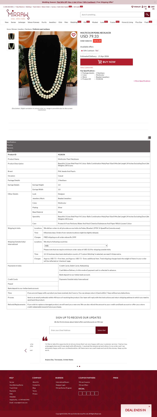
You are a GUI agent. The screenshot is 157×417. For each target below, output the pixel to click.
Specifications (11, 142)
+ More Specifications (142, 81)
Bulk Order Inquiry (62, 7)
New (6, 22)
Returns (9, 151)
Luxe (104, 22)
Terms (35, 391)
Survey (53, 7)
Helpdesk (13, 397)
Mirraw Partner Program (64, 388)
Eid (87, 22)
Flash (148, 22)
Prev (26, 350)
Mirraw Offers (83, 385)
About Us (36, 382)
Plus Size (138, 22)
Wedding (75, 22)
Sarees (13, 22)
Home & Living (127, 22)
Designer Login (60, 385)
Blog (34, 388)
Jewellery (52, 22)
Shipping (10, 145)
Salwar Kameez (33, 22)
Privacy (35, 394)
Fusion (114, 22)
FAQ (11, 394)
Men (66, 22)
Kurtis (44, 22)
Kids (60, 22)
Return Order (46, 7)
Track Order (36, 7)
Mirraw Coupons (84, 382)
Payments (10, 148)
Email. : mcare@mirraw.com (18, 403)
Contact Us (36, 385)
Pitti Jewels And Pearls (66, 171)
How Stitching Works (16, 385)
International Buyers (62, 382)
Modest (95, 22)
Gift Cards (78, 7)
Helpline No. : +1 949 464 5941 (19, 400)
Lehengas (21, 22)
